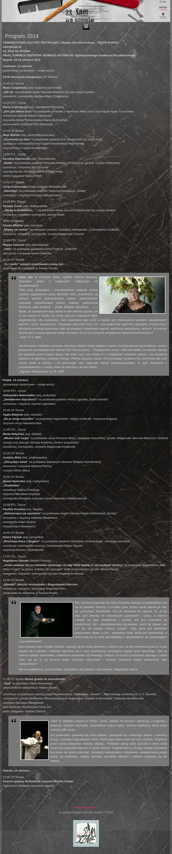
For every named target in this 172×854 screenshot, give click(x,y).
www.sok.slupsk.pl (85, 807)
